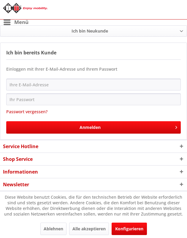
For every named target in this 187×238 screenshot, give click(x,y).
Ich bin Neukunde (90, 31)
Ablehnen (53, 228)
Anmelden (129, 126)
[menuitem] (15, 22)
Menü (16, 21)
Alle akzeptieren (89, 228)
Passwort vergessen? (26, 111)
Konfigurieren (129, 228)
